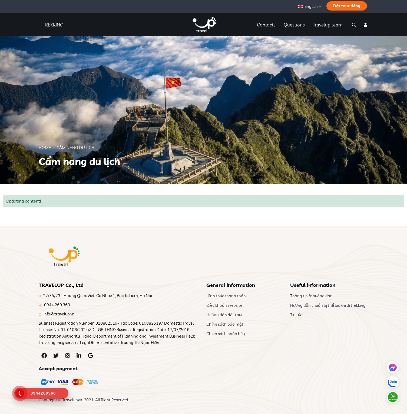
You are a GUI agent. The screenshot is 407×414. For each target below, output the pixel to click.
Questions (294, 25)
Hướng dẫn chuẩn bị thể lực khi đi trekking (328, 305)
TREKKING (53, 25)
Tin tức (296, 314)
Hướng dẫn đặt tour (224, 314)
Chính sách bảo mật (224, 324)
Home (45, 147)
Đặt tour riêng (346, 5)
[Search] (353, 24)
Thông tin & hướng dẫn (311, 295)
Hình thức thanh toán (226, 295)
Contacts (266, 25)
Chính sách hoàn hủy (225, 333)
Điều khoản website (224, 305)
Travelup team (327, 25)
